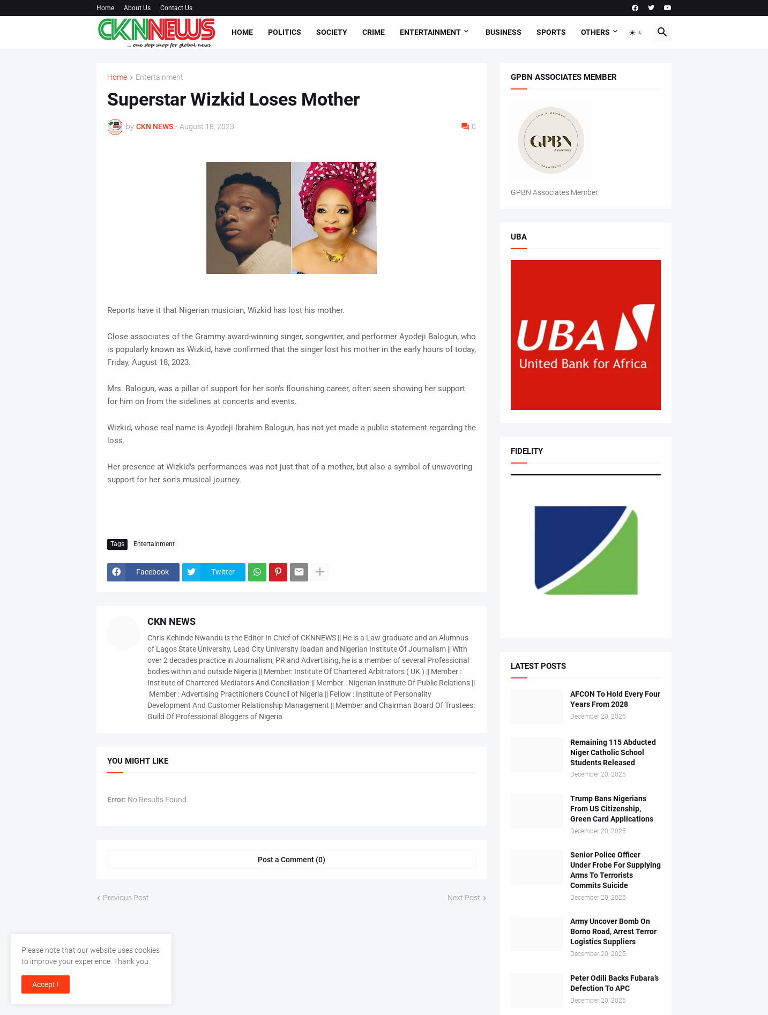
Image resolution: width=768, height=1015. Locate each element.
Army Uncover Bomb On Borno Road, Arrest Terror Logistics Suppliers (613, 931)
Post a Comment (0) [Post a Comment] (291, 859)
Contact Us (176, 8)
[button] (636, 32)
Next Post (464, 897)
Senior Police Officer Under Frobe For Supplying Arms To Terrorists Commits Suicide (615, 870)
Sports (551, 32)
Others (595, 32)
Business (503, 32)
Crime (373, 32)
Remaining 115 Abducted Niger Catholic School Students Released (613, 752)
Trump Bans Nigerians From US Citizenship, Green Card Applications (611, 808)
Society (331, 32)
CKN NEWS (171, 621)
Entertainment (430, 32)
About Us (137, 8)
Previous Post (126, 897)
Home (105, 8)
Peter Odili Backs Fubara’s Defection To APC (614, 983)
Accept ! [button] (45, 984)
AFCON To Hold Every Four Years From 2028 (615, 699)
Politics (284, 32)
